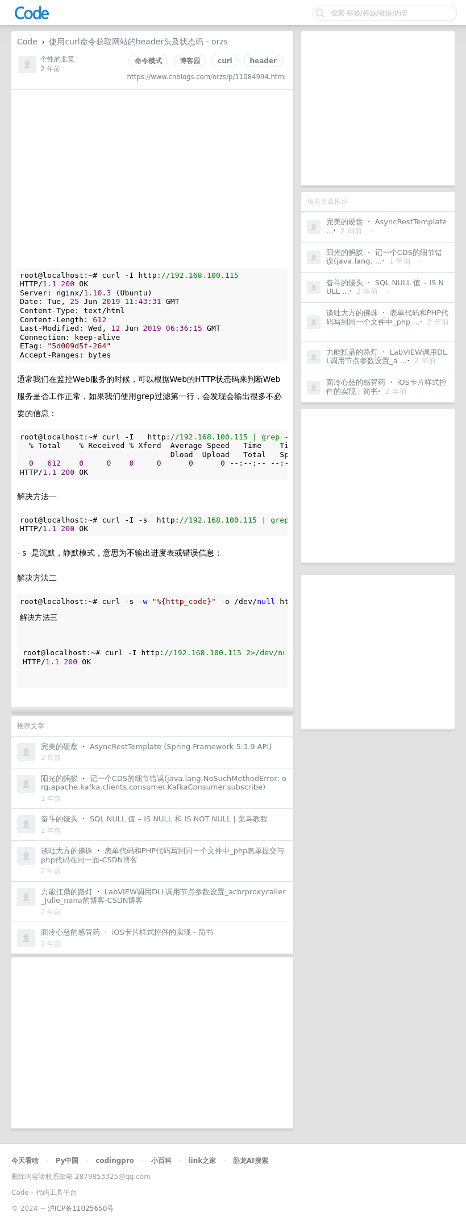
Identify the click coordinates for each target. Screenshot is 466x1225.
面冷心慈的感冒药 (355, 382)
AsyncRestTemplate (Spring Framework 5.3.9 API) (181, 746)
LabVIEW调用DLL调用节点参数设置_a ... (386, 356)
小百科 (161, 1161)
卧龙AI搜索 (250, 1161)
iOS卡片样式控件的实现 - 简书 (162, 932)
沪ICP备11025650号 (81, 1208)
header (263, 61)
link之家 (202, 1161)
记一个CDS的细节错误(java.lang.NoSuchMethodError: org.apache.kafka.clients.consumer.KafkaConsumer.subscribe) (163, 783)
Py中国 (67, 1161)
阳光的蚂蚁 (344, 252)
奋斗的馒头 (344, 282)
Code (27, 41)
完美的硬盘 (344, 221)
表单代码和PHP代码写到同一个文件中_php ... (387, 317)
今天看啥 (25, 1161)
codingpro (114, 1161)
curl (225, 61)
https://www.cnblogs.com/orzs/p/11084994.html (206, 77)
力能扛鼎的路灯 (352, 352)
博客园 (190, 61)
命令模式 (148, 61)
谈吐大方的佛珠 (352, 313)
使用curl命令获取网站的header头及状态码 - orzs (138, 41)
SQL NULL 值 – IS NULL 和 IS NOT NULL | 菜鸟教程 (179, 819)
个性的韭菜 (57, 59)
